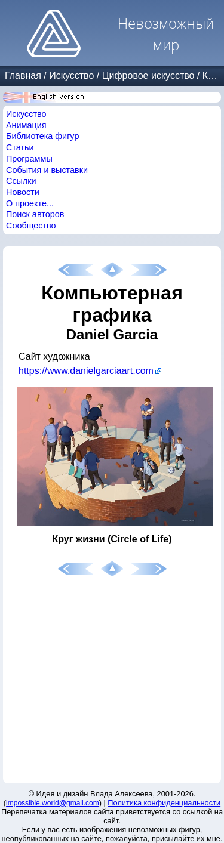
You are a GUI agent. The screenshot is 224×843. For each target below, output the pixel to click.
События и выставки (47, 170)
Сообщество (31, 225)
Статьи (20, 147)
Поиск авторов (35, 214)
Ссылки (21, 181)
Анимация (26, 125)
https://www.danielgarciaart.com (86, 371)
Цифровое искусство (148, 75)
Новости (22, 192)
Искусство (71, 75)
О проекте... (30, 203)
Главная (23, 75)
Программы (29, 158)
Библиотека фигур (42, 136)
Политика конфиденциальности (164, 802)
